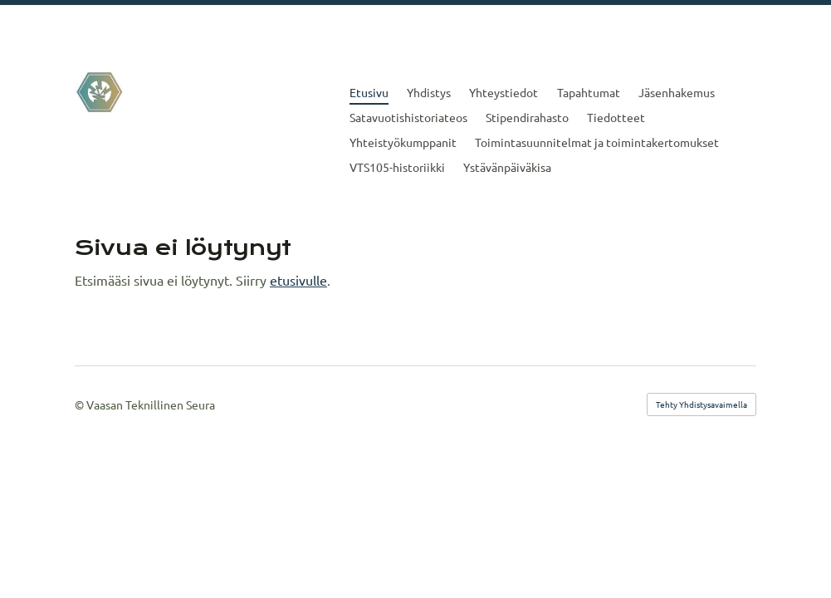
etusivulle (298, 280)
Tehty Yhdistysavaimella (701, 404)
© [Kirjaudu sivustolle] (80, 404)
